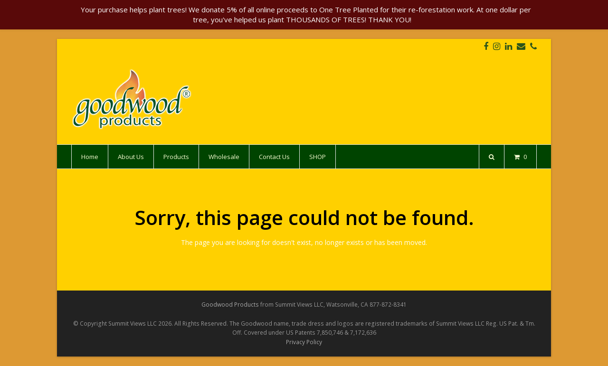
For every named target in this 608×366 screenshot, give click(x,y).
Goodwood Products (230, 304)
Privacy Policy (304, 342)
